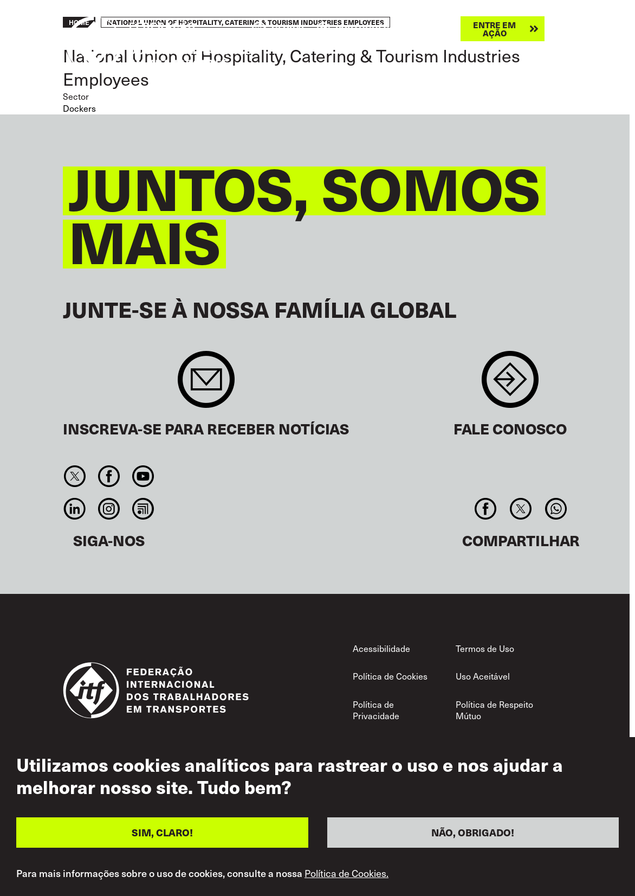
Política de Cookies (390, 675)
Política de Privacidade (376, 709)
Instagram (108, 509)
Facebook (108, 476)
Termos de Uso (485, 648)
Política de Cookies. (346, 873)
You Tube (143, 476)
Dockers (79, 107)
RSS (143, 509)
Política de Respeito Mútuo (494, 709)
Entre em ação (494, 29)
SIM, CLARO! (162, 832)
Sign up (206, 385)
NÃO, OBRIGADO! (472, 832)
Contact (510, 385)
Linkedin (74, 509)
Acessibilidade (381, 648)
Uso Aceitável (483, 675)
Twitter (74, 476)
